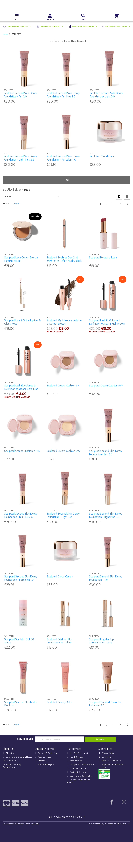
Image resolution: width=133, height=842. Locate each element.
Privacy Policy (106, 753)
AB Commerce (123, 824)
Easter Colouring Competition (12, 766)
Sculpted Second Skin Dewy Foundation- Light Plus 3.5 (20, 158)
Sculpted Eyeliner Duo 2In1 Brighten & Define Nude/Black (64, 259)
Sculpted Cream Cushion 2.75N (22, 450)
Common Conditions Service (78, 781)
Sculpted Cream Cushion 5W (106, 385)
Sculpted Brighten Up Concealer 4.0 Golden (59, 641)
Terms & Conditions (110, 761)
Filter (66, 180)
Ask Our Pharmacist (77, 753)
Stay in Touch (25, 738)
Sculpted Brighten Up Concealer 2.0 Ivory (101, 641)
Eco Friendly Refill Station (80, 776)
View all (16, 204)
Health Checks (75, 757)
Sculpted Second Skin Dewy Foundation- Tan (105, 578)
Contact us (9, 761)
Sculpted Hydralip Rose (103, 257)
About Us (9, 753)
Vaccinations (74, 761)
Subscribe (100, 739)
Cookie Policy (106, 757)
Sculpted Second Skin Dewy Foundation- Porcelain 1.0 (63, 158)
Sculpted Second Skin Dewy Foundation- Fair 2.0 (20, 95)
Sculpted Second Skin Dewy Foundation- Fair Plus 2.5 (63, 95)
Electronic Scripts (76, 772)
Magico (99, 824)
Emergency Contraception (80, 765)
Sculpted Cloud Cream (103, 156)
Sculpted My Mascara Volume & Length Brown (64, 322)
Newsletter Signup (44, 765)
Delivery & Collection (46, 753)
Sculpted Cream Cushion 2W (63, 450)
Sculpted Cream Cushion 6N (63, 385)
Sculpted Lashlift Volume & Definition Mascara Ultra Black (21, 387)
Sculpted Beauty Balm (59, 702)
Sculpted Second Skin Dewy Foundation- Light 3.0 (106, 95)
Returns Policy (43, 757)
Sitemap (40, 761)
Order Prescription (77, 768)
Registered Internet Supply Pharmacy (112, 766)
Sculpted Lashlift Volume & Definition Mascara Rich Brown (107, 322)
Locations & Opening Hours (17, 757)
